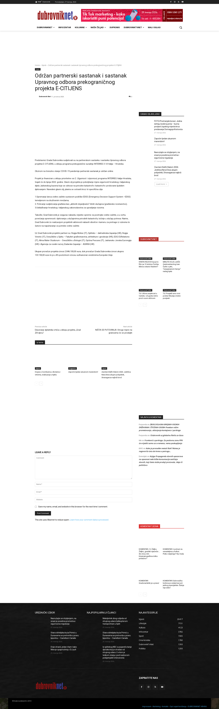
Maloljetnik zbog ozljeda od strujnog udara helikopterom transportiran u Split (115, 621)
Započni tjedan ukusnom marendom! (83, 372)
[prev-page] (36, 383)
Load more (161, 184)
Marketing (156, 706)
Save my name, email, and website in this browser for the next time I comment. (73, 507)
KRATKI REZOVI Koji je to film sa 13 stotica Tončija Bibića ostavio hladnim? (149, 264)
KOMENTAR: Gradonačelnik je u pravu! (149, 582)
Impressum (146, 706)
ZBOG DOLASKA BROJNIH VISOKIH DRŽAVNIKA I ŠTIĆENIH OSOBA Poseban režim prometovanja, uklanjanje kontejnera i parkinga (160, 427)
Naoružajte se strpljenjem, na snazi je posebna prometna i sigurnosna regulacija (167, 155)
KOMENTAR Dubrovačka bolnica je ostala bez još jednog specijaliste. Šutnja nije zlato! (173, 584)
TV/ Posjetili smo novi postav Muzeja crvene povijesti (171, 295)
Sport (104, 368)
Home (37, 65)
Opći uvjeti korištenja (178, 706)
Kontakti (165, 706)
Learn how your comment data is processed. (89, 520)
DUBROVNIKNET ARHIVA (197, 706)
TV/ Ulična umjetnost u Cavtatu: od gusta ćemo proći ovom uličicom (148, 295)
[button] (180, 27)
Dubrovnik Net (45, 96)
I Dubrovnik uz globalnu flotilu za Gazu (166, 435)
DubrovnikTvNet (145, 259)
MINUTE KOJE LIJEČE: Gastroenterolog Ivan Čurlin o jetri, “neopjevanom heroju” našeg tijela (172, 266)
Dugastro (72, 368)
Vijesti (44, 65)
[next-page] (41, 383)
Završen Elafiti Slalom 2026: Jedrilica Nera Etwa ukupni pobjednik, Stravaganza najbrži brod (116, 375)
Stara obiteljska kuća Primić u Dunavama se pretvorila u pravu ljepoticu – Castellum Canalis (65, 635)
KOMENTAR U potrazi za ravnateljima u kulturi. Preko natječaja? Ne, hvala (173, 551)
